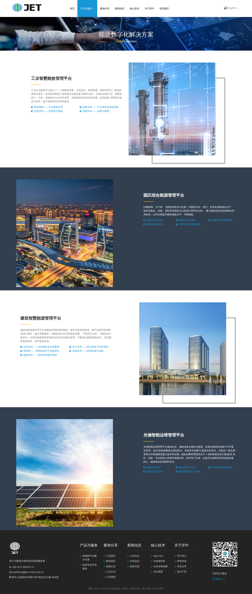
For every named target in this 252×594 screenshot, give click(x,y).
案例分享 (104, 8)
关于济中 (149, 8)
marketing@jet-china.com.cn (26, 572)
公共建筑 (111, 576)
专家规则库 (159, 561)
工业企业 (111, 571)
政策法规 (134, 566)
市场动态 (134, 561)
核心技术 (134, 8)
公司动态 (134, 555)
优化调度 (158, 571)
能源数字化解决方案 (89, 557)
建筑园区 (111, 561)
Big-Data (158, 555)
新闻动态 (119, 8)
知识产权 (181, 571)
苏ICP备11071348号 (152, 588)
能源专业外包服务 (89, 566)
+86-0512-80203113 (21, 567)
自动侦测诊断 (160, 566)
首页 (72, 8)
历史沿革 (181, 566)
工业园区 (111, 555)
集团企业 (111, 566)
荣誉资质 (181, 561)
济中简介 (181, 555)
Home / (121, 41)
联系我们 (164, 8)
